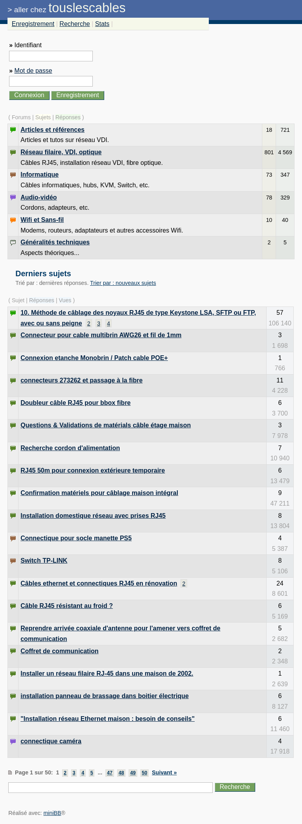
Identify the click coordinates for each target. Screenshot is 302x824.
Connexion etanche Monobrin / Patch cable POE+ (94, 358)
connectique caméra (50, 741)
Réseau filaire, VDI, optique (60, 152)
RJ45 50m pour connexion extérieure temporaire (92, 470)
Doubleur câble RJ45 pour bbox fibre (75, 402)
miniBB (52, 813)
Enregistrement (33, 23)
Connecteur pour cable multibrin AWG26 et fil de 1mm (100, 335)
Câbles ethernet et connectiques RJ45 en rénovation (98, 583)
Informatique (39, 174)
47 (109, 773)
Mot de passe (33, 70)
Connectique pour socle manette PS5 (76, 538)
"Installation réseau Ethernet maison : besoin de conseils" (107, 718)
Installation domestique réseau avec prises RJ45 (93, 515)
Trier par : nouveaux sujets (123, 283)
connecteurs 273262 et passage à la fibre (81, 380)
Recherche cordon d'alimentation (70, 448)
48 (121, 773)
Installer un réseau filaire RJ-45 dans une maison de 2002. (106, 673)
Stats (102, 23)
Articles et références (52, 129)
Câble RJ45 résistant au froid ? (66, 605)
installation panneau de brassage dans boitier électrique (104, 696)
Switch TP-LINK (43, 560)
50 (144, 773)
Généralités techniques (55, 242)
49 (133, 773)
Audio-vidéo (38, 197)
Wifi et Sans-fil (42, 219)
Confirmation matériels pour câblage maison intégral (99, 493)
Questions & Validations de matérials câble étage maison (105, 425)
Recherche (74, 23)
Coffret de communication (59, 651)
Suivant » (164, 772)
